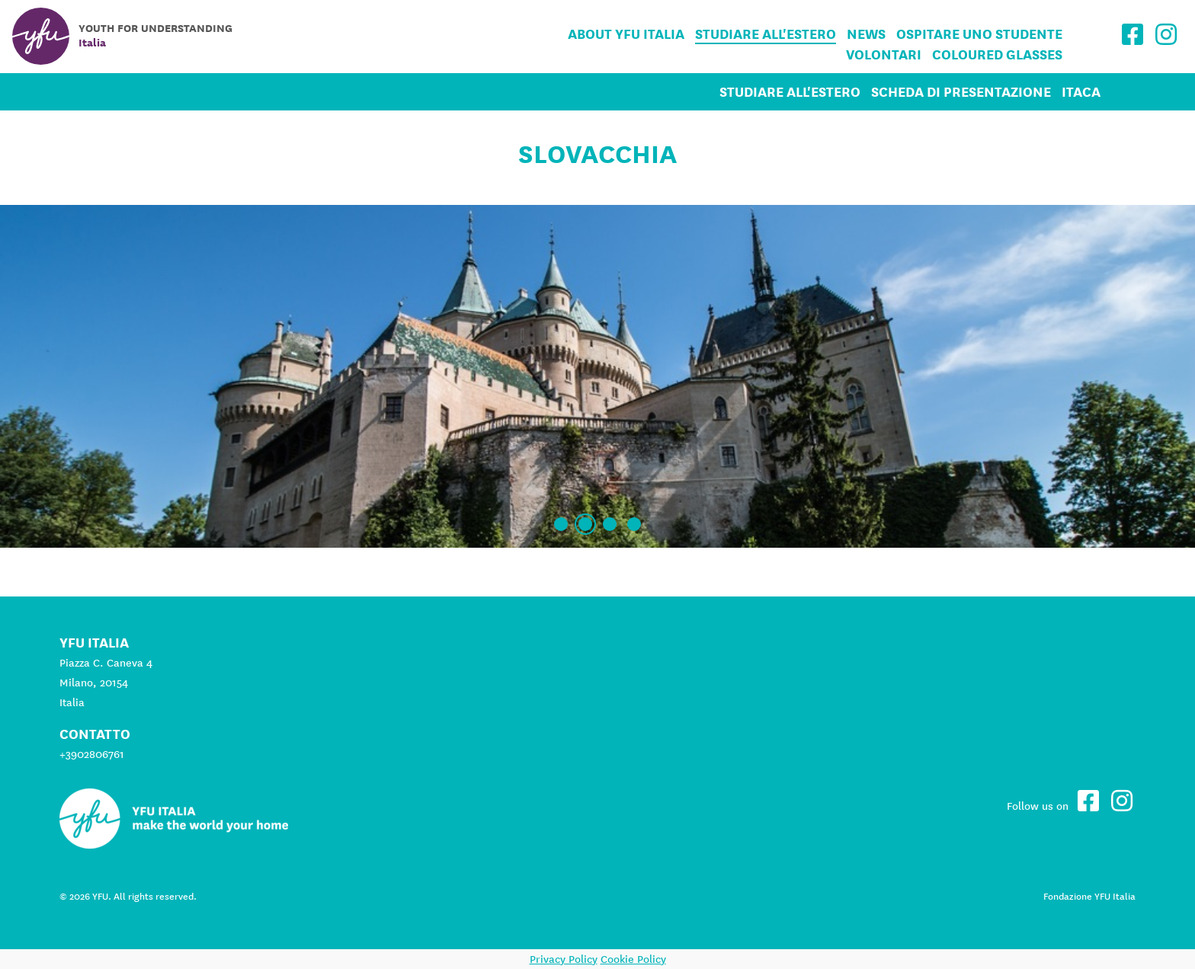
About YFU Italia (626, 34)
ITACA (1081, 92)
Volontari (883, 54)
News (866, 34)
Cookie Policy (633, 959)
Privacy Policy (564, 959)
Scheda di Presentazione (961, 92)
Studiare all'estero (765, 34)
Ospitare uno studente (979, 34)
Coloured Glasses (997, 54)
